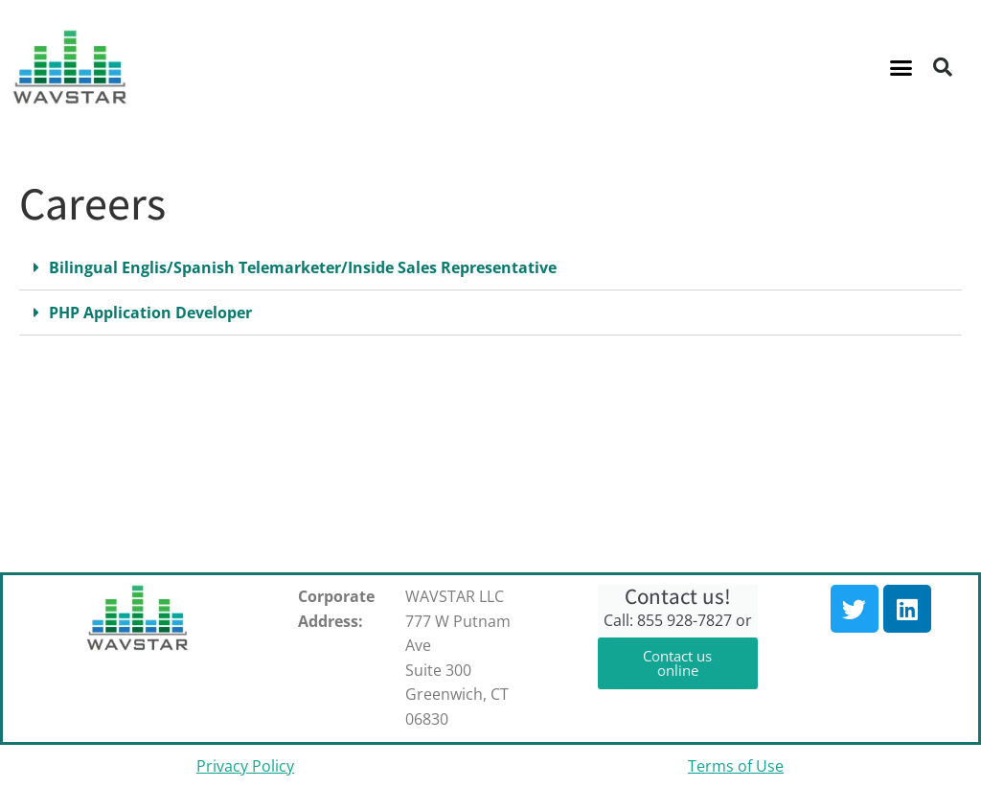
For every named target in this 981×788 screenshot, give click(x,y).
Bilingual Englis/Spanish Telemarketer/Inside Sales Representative (303, 267)
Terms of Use (736, 765)
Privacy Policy (245, 765)
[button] (901, 67)
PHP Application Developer (150, 312)
